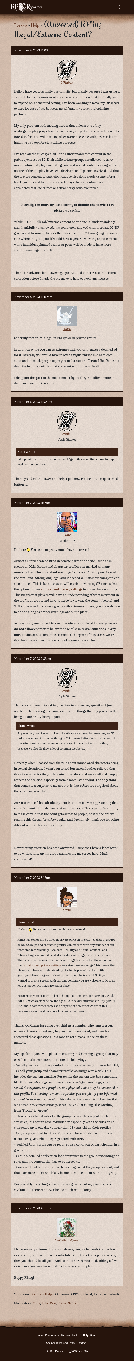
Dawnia (67, 910)
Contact (82, 1343)
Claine (67, 535)
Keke (45, 1303)
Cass (53, 1303)
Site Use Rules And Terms (61, 1343)
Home (39, 1335)
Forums (20, 25)
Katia (67, 329)
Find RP (76, 1335)
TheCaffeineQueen (67, 1240)
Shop (93, 1335)
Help (35, 25)
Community (52, 1335)
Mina (36, 1303)
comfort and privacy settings (61, 589)
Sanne (72, 1303)
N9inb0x (67, 82)
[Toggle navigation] (119, 7)
